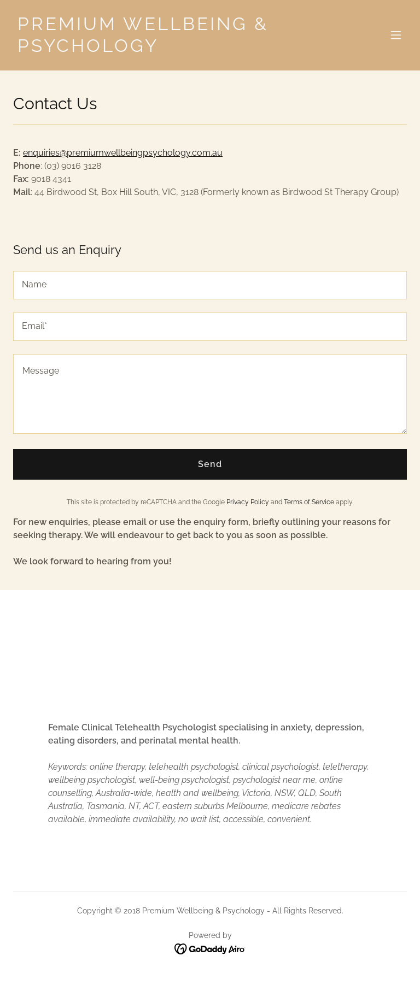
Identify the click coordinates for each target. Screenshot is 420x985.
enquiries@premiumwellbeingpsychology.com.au (123, 153)
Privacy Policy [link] (247, 502)
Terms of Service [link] (309, 502)
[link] (151, 49)
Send (210, 464)
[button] (396, 35)
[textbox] (210, 285)
